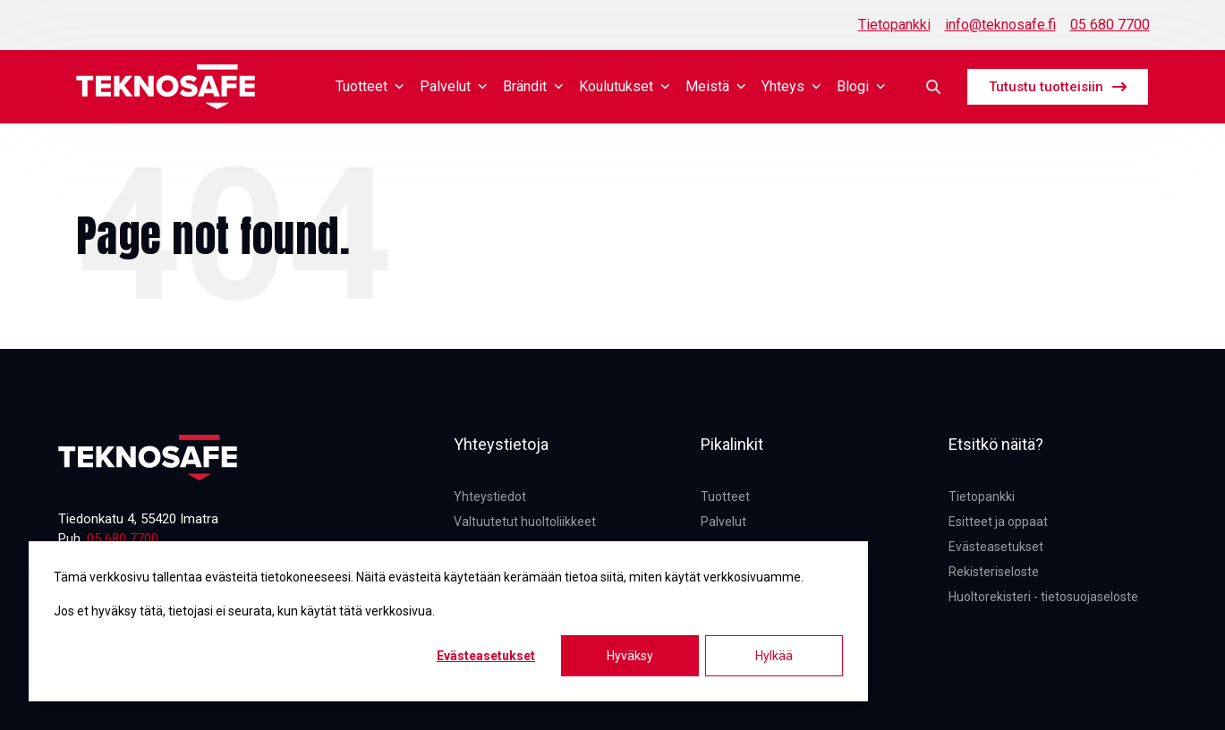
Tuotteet (370, 86)
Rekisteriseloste (994, 571)
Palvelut (454, 86)
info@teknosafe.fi (1000, 24)
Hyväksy (630, 656)
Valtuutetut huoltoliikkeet (525, 521)
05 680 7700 (1110, 24)
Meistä (716, 86)
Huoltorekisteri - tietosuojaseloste (1043, 597)
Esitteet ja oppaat (998, 521)
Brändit (534, 86)
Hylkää (774, 656)
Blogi (862, 86)
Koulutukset (625, 86)
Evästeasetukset (486, 656)
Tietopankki (894, 24)
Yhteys (791, 86)
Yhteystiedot (490, 496)
